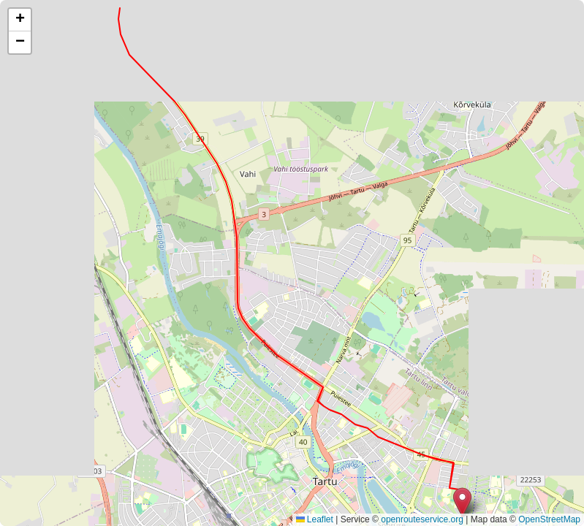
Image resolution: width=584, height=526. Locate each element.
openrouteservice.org (422, 519)
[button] (462, 502)
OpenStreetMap (549, 519)
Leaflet (314, 519)
